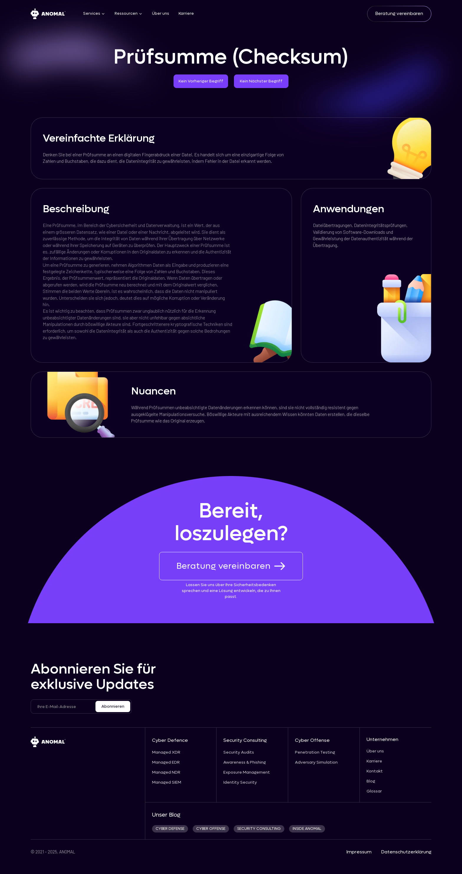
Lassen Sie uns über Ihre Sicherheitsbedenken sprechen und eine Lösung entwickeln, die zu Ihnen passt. (231, 590)
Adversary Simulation (316, 762)
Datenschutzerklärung (406, 852)
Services (91, 13)
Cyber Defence (170, 740)
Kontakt (375, 771)
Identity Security (240, 782)
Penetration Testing (315, 752)
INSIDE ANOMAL (307, 829)
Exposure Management (246, 772)
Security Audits (238, 752)
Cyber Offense (312, 740)
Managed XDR (166, 752)
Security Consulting (245, 740)
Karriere (186, 13)
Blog (371, 781)
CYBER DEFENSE (170, 829)
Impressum (359, 852)
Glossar (374, 791)
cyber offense (210, 829)
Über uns (160, 13)
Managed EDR (166, 762)
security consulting (259, 829)
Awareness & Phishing (244, 762)
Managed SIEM (166, 782)
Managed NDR (166, 772)
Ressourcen (126, 13)
